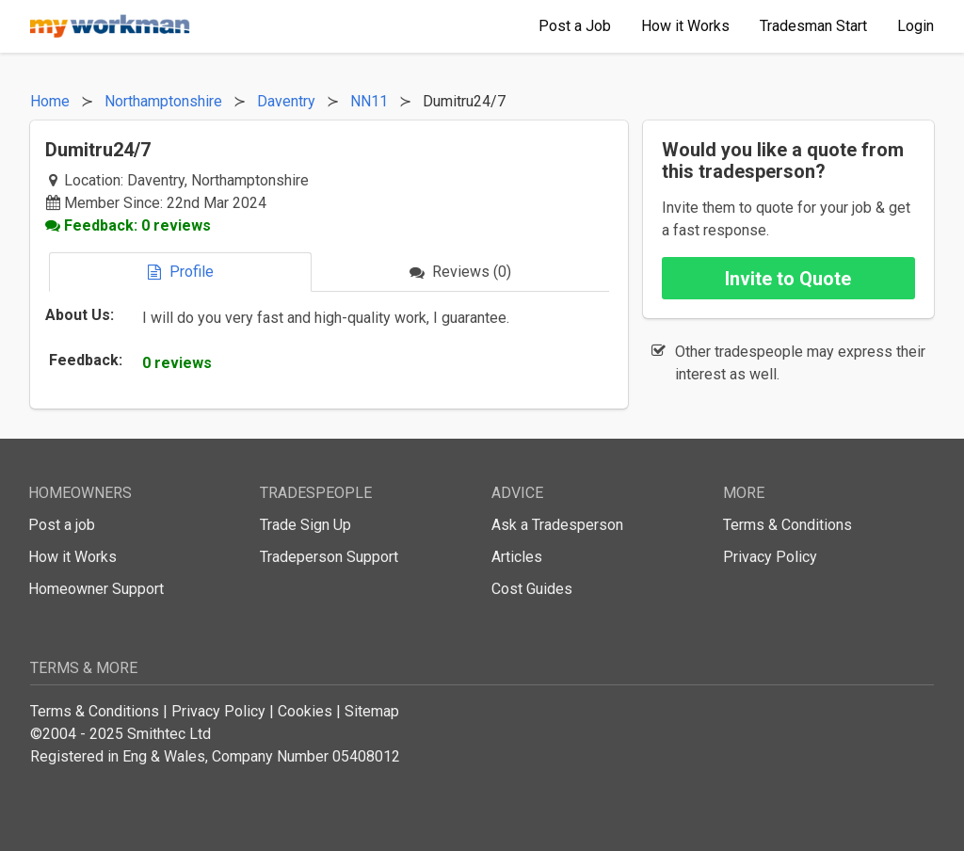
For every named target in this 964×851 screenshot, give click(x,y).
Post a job (61, 525)
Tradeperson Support (329, 557)
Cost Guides (531, 589)
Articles (516, 557)
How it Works (72, 557)
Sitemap (372, 711)
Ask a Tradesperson (557, 525)
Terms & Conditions (787, 525)
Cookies (305, 711)
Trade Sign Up (305, 525)
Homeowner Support (96, 589)
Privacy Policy (770, 557)
